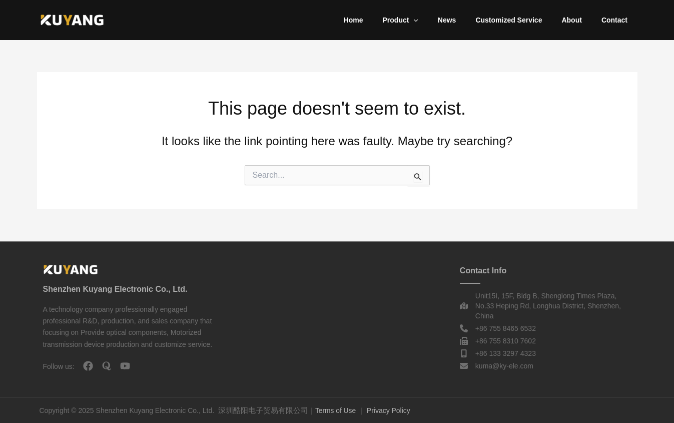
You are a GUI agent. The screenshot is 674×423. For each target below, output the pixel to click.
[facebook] (88, 365)
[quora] (106, 365)
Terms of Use (335, 410)
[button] (438, 20)
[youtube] (125, 365)
